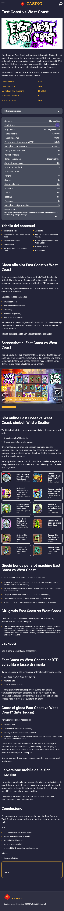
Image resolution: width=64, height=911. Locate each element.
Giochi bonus (9, 245)
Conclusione (40, 251)
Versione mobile (41, 247)
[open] (32, 111)
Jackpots (39, 231)
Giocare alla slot (10, 231)
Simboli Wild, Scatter (12, 241)
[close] (56, 216)
